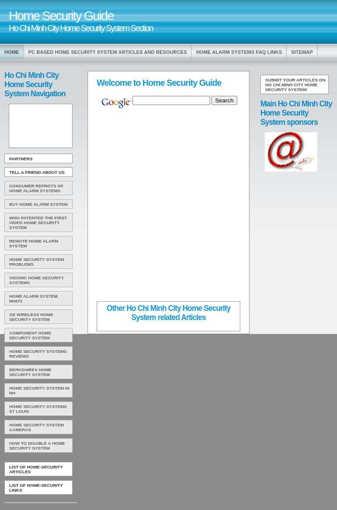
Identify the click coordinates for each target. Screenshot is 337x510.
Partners (20, 158)
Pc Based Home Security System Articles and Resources (107, 52)
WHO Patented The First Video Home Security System (38, 222)
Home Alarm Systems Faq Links (239, 52)
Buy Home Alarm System (38, 204)
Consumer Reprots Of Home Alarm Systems (36, 188)
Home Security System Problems (36, 262)
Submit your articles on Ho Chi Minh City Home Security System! (295, 84)
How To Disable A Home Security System (37, 445)
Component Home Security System (30, 335)
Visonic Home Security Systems (36, 280)
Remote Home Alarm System (33, 243)
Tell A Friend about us (37, 172)
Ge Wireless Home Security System (31, 317)
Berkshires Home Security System (30, 372)
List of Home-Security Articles (36, 469)
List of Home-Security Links (36, 487)
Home (11, 52)
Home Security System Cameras (36, 427)
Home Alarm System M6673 (33, 298)
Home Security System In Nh (39, 390)
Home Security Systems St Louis (38, 409)
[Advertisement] (40, 126)
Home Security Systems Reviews (38, 354)
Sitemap (302, 52)
